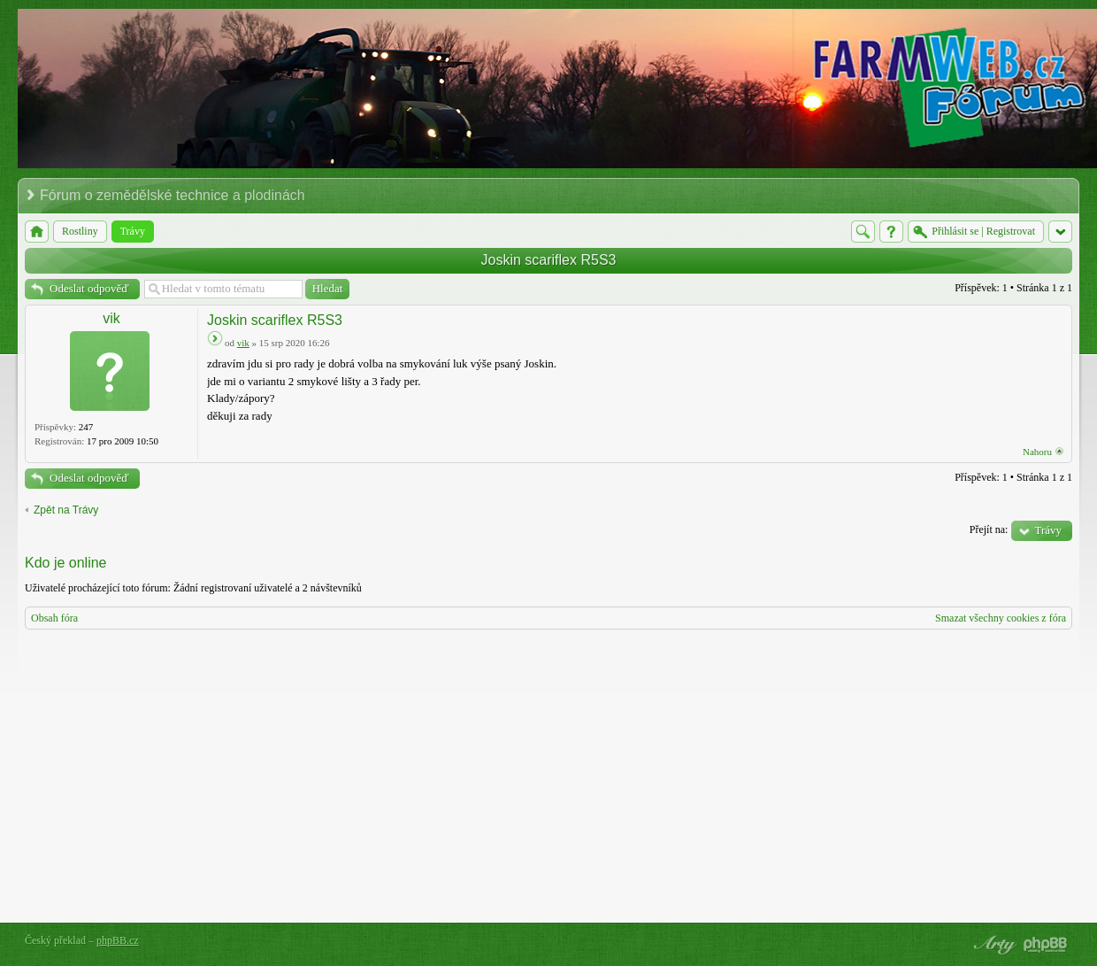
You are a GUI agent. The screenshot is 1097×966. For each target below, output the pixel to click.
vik (111, 318)
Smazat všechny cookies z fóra (1000, 618)
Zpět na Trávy (66, 510)
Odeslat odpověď (89, 288)
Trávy (1048, 530)
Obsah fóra (54, 618)
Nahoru (1037, 451)
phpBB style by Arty (992, 944)
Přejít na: (989, 529)
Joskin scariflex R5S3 (549, 259)
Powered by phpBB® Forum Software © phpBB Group (1045, 944)
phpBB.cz (117, 940)
